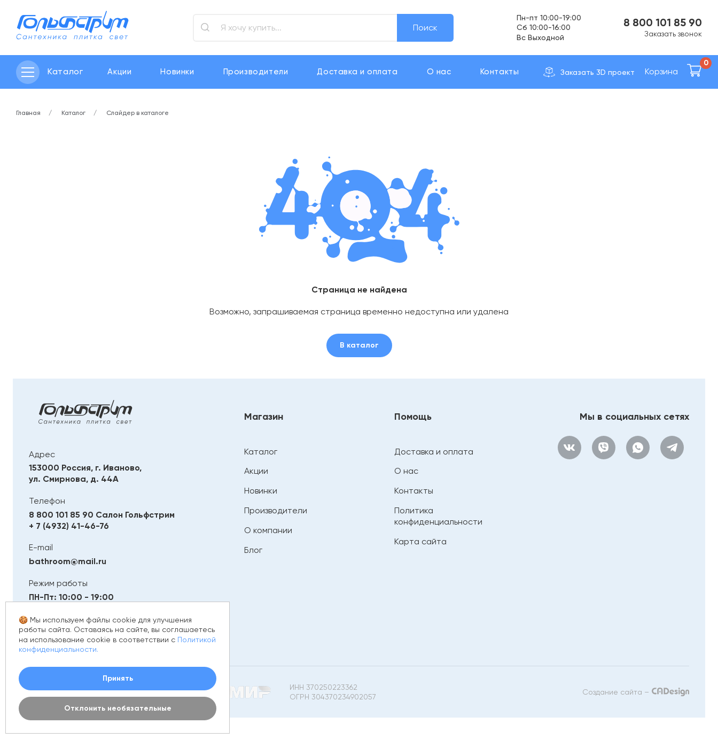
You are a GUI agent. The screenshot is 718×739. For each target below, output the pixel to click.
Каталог (260, 452)
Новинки (177, 71)
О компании (268, 530)
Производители (255, 71)
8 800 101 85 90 (662, 22)
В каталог (359, 345)
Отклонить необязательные (117, 708)
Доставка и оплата (357, 71)
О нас (439, 71)
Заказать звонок (673, 33)
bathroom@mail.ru (67, 561)
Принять (118, 678)
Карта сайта (420, 541)
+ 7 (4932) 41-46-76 (69, 526)
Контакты (499, 71)
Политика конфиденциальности (438, 516)
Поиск (425, 27)
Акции (119, 71)
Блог (253, 550)
